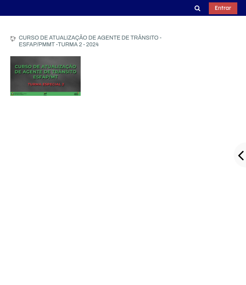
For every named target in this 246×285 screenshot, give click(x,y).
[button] (197, 8)
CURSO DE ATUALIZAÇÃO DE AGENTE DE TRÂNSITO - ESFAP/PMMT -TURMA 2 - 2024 (90, 41)
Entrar (223, 7)
